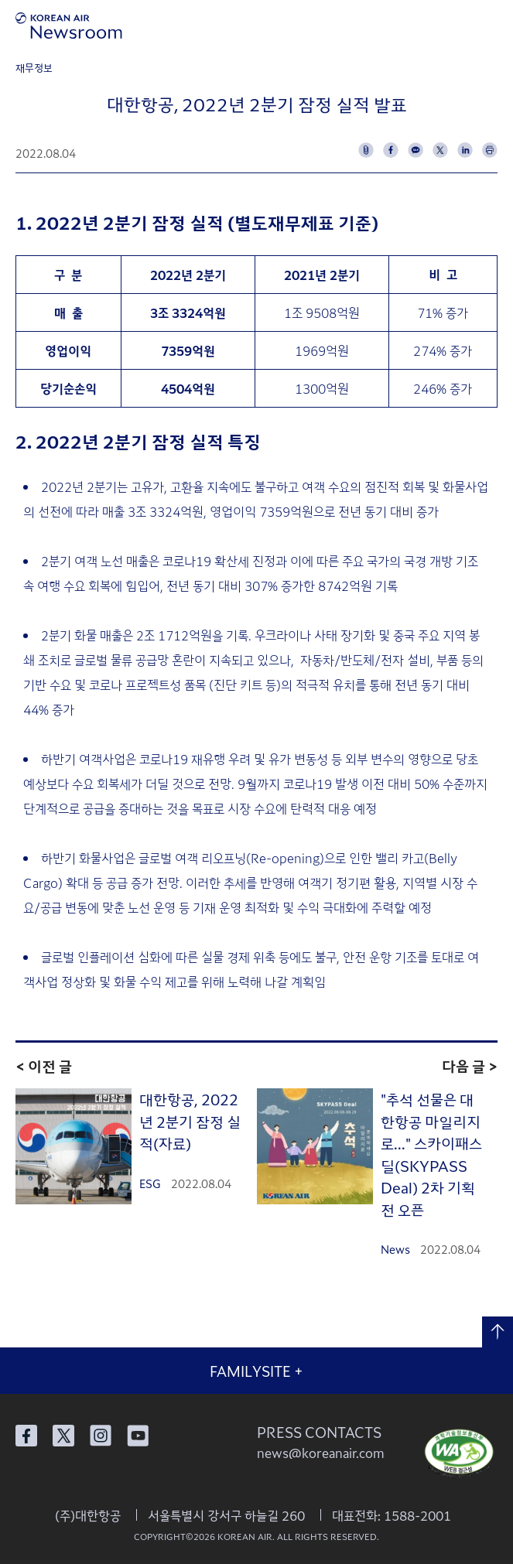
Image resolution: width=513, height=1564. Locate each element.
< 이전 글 (43, 1065)
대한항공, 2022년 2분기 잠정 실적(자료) (190, 1120)
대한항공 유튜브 (138, 1435)
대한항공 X (63, 1435)
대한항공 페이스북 (26, 1435)
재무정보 (34, 67)
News (395, 1249)
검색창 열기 (449, 25)
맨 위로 (497, 1331)
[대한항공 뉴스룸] (68, 25)
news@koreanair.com (321, 1452)
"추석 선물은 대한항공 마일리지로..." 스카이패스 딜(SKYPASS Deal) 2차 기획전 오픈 (431, 1154)
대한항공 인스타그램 (100, 1435)
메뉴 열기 (491, 25)
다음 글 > (470, 1065)
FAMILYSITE (256, 1371)
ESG (150, 1183)
